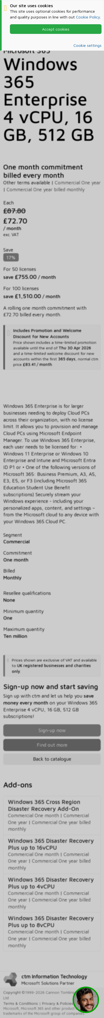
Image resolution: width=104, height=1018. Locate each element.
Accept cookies (55, 29)
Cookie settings (87, 45)
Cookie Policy (88, 17)
